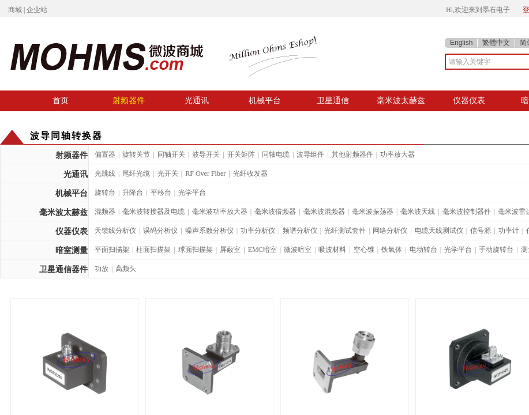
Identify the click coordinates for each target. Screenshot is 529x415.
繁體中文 (496, 43)
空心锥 (364, 250)
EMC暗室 (262, 250)
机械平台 (265, 100)
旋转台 (105, 192)
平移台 (161, 192)
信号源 (480, 231)
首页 (60, 100)
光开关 (167, 173)
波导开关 (206, 154)
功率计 (508, 231)
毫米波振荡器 (372, 211)
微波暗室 (298, 250)
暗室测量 (71, 250)
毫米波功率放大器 (219, 211)
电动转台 (423, 250)
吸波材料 (332, 250)
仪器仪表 (469, 100)
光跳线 (105, 173)
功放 (101, 269)
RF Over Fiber (205, 173)
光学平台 (192, 192)
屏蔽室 (230, 250)
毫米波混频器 (324, 211)
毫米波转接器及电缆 (153, 211)
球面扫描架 (195, 250)
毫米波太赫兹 (401, 100)
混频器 (105, 211)
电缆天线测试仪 (439, 231)
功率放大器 (397, 154)
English (461, 43)
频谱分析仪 (300, 231)
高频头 (125, 269)
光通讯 (197, 100)
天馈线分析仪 (115, 231)
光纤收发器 (250, 173)
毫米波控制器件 (466, 211)
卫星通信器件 (63, 269)
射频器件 (128, 100)
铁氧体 (391, 250)
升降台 (132, 192)
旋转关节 (136, 154)
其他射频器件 (352, 154)
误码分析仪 (160, 231)
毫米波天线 (417, 211)
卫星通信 (333, 100)
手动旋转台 (496, 250)
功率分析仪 (258, 231)
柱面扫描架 (153, 250)
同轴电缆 (276, 154)
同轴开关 (171, 154)
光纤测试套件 (345, 231)
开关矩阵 (241, 154)
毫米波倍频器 (275, 211)
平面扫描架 (112, 250)
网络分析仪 (390, 231)
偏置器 (105, 154)
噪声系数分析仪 (209, 231)
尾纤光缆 (136, 173)
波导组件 (310, 154)
